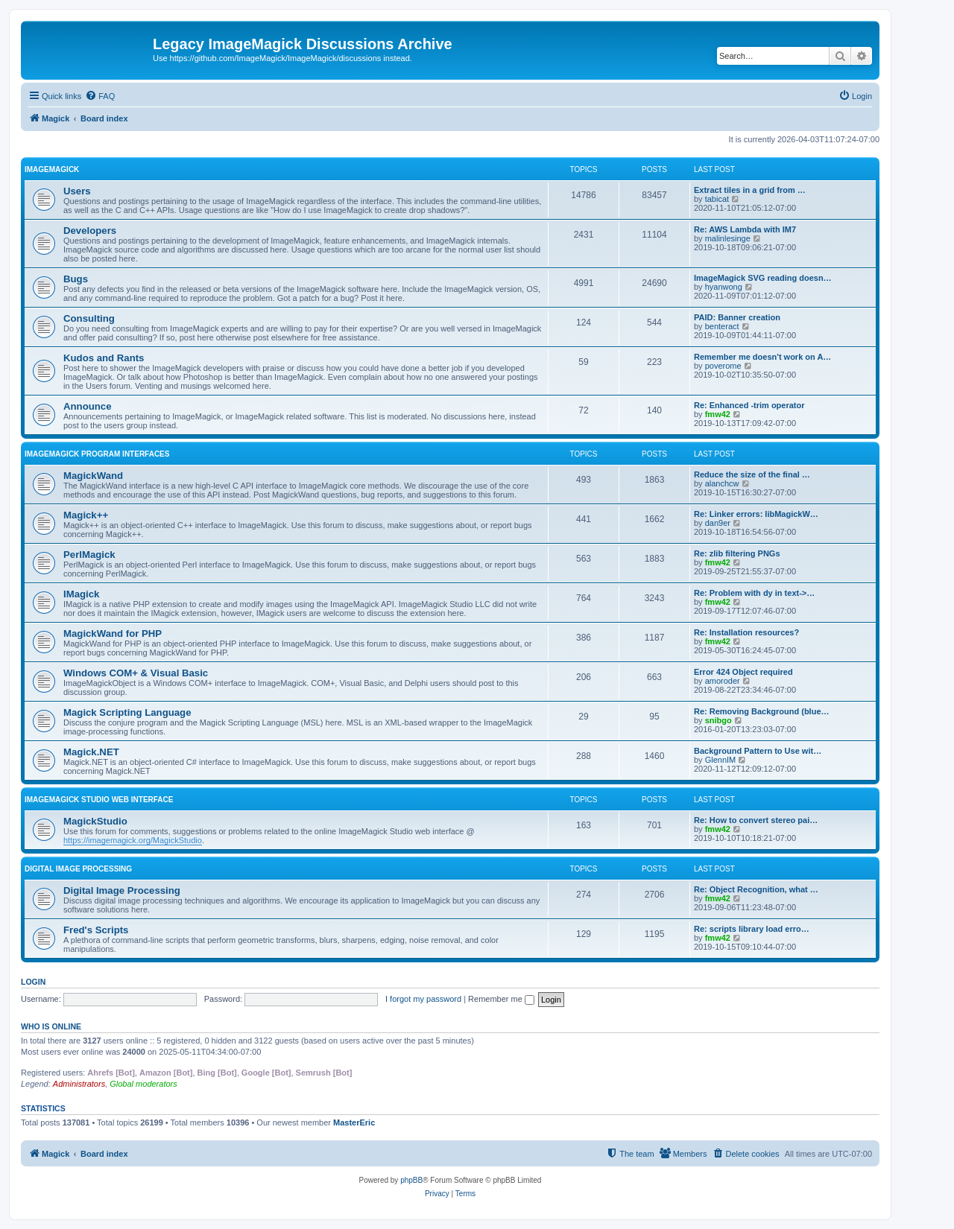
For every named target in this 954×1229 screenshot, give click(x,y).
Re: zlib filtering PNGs (737, 553)
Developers (89, 230)
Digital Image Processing (78, 869)
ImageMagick (52, 169)
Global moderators (143, 1083)
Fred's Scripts (95, 930)
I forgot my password (423, 998)
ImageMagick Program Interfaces (97, 454)
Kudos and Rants (103, 357)
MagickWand (93, 475)
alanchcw (722, 483)
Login (33, 981)
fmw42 (717, 414)
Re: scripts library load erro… (751, 928)
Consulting (89, 318)
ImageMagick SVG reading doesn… (763, 277)
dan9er (717, 522)
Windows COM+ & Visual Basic (135, 673)
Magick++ (85, 515)
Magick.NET (91, 752)
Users (77, 191)
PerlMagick (89, 554)
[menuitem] (100, 96)
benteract (722, 326)
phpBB (411, 1180)
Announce (87, 406)
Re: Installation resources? (746, 632)
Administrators (79, 1083)
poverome (723, 365)
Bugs (75, 279)
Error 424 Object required (743, 671)
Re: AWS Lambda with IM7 (745, 229)
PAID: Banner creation (737, 317)
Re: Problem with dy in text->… (754, 592)
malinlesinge (728, 238)
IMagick (81, 594)
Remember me (501, 998)
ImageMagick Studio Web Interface (99, 799)
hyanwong (723, 286)
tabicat (717, 198)
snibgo (718, 720)
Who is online (51, 1026)
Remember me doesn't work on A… (762, 356)
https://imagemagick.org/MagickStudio (132, 840)
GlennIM (720, 759)
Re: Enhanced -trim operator (749, 405)
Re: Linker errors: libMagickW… (756, 513)
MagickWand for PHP (112, 633)
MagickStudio (95, 821)
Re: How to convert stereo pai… (756, 820)
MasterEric (354, 1122)
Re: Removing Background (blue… (762, 711)
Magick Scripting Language (127, 712)
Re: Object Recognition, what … (756, 889)
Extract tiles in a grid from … (750, 189)
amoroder (722, 680)
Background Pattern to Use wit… (757, 750)
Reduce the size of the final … (752, 474)
